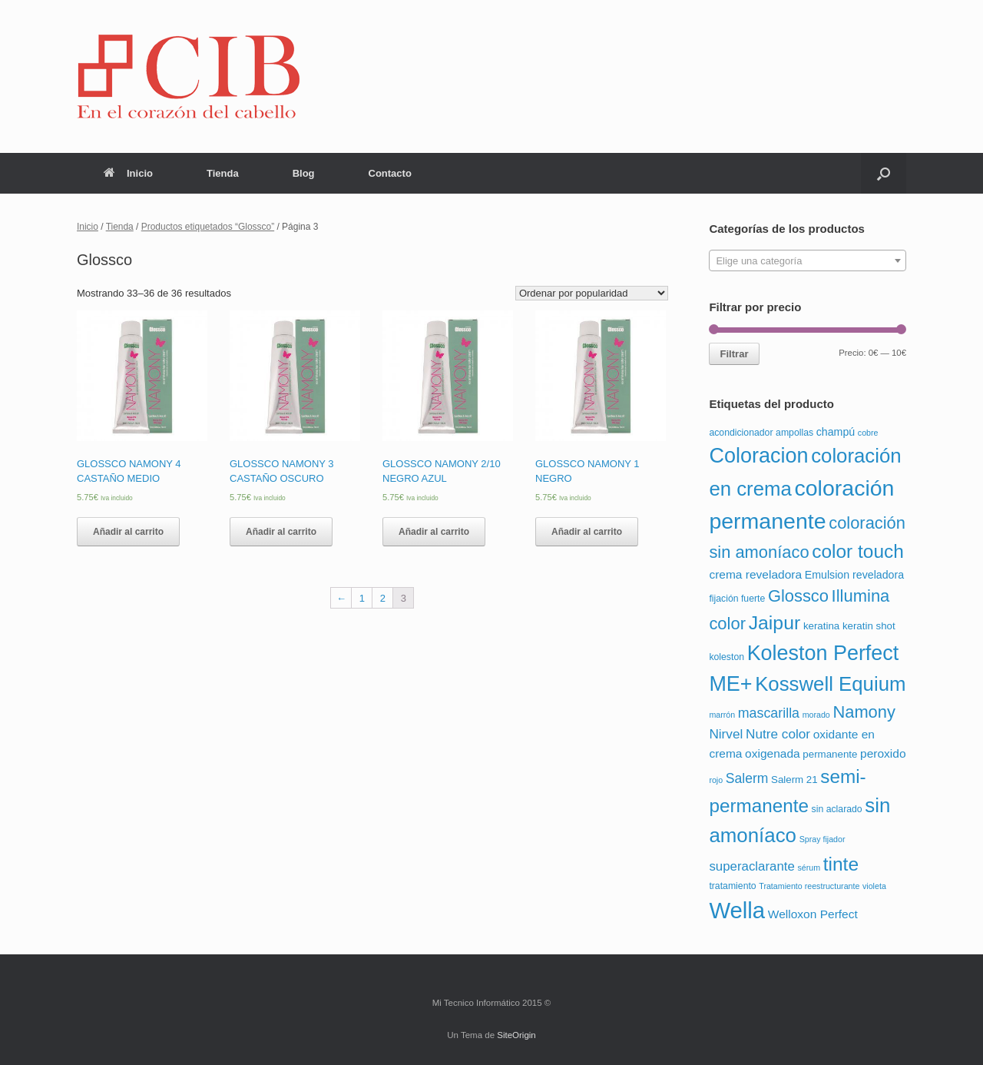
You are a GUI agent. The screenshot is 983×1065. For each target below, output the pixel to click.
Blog (304, 173)
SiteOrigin (516, 1035)
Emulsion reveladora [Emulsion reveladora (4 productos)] (854, 575)
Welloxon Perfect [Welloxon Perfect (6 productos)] (813, 914)
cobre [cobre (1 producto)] (868, 432)
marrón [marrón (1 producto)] (722, 714)
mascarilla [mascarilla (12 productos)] (768, 713)
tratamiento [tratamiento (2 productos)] (732, 886)
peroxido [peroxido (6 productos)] (883, 753)
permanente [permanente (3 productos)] (830, 754)
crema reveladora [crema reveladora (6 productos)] (755, 574)
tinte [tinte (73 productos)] (841, 864)
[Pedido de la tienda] (591, 293)
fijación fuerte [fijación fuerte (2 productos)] (737, 598)
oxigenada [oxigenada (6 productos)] (772, 753)
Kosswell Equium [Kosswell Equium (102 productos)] (830, 684)
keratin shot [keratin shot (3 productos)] (868, 626)
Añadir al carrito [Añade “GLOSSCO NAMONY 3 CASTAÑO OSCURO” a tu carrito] (281, 531)
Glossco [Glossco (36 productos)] (798, 595)
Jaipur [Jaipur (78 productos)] (775, 622)
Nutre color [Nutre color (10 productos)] (778, 734)
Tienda (223, 173)
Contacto (390, 173)
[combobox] (807, 260)
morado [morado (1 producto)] (816, 714)
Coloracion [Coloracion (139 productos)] (758, 455)
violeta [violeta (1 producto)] (874, 886)
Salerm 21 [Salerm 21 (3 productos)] (794, 779)
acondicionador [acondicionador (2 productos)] (741, 432)
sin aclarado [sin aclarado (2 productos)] (837, 809)
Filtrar (734, 354)
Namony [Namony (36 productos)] (863, 712)
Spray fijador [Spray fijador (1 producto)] (822, 839)
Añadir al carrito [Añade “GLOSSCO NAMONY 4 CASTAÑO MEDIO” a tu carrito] (128, 531)
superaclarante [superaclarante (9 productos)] (751, 866)
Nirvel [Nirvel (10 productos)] (726, 734)
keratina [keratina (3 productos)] (821, 626)
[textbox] (807, 261)
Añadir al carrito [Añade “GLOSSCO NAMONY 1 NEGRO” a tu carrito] (586, 531)
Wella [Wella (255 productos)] (737, 910)
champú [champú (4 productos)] (835, 432)
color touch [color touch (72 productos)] (858, 551)
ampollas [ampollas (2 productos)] (794, 432)
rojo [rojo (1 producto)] (716, 780)
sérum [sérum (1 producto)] (808, 867)
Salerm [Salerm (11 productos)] (747, 778)
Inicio (128, 173)
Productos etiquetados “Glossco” (207, 226)
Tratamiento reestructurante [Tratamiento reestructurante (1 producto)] (809, 886)
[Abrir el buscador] (883, 173)
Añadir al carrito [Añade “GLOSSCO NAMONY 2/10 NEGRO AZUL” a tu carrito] (434, 531)
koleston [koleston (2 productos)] (726, 657)
